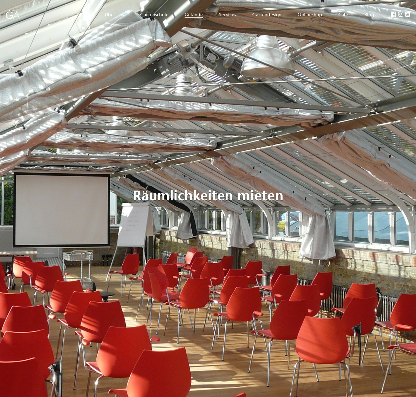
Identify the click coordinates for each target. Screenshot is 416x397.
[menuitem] (393, 15)
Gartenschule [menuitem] (154, 14)
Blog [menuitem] (369, 14)
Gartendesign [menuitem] (266, 14)
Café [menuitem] (343, 14)
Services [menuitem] (227, 14)
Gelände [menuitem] (194, 14)
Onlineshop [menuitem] (310, 14)
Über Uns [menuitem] (114, 14)
